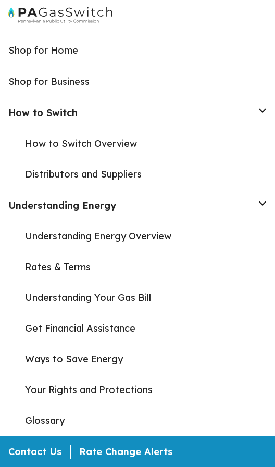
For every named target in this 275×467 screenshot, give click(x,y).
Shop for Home (43, 50)
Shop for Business (49, 81)
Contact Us (34, 452)
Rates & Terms (58, 267)
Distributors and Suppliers (83, 174)
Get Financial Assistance (80, 328)
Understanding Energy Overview (98, 236)
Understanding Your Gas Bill (88, 298)
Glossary (45, 420)
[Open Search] (242, 17)
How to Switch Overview (81, 143)
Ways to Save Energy (74, 359)
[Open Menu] (262, 17)
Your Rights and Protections (89, 390)
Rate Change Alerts (125, 452)
